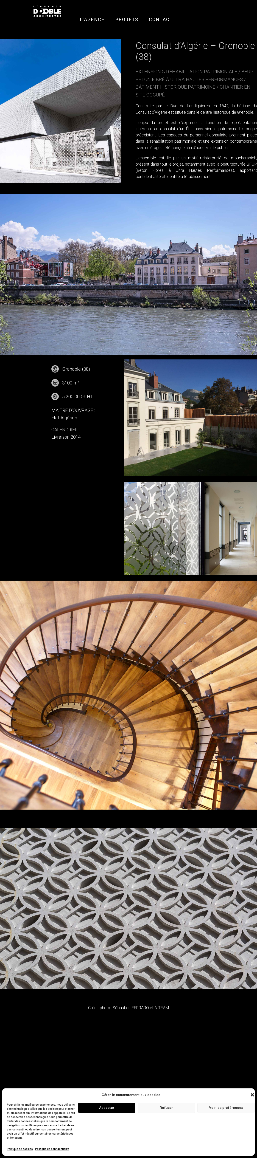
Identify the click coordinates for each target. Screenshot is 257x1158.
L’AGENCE (92, 19)
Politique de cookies (20, 1149)
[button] (252, 1095)
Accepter (106, 1108)
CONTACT (161, 19)
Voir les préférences (226, 1108)
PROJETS (126, 19)
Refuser (166, 1108)
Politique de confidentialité (52, 1149)
